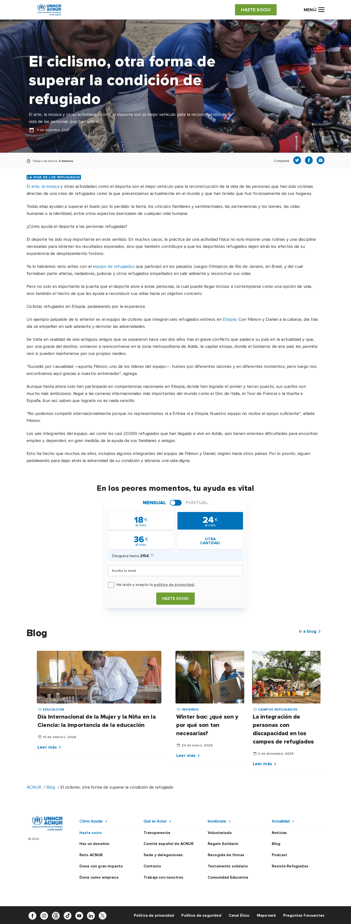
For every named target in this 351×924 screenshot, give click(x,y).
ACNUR (34, 787)
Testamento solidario (228, 866)
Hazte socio (175, 598)
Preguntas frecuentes (303, 915)
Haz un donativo (94, 843)
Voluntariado (220, 832)
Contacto (152, 866)
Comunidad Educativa (228, 877)
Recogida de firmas (226, 855)
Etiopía (229, 319)
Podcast (279, 855)
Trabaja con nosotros (163, 877)
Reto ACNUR (91, 855)
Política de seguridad (201, 915)
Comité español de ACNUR (169, 843)
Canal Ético (239, 915)
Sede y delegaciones (163, 855)
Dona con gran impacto (101, 866)
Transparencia (157, 832)
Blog (51, 787)
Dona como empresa (98, 877)
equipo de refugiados (114, 266)
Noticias (279, 832)
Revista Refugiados (290, 866)
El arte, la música (43, 186)
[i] (152, 555)
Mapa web (266, 915)
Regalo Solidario (223, 843)
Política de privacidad (154, 915)
